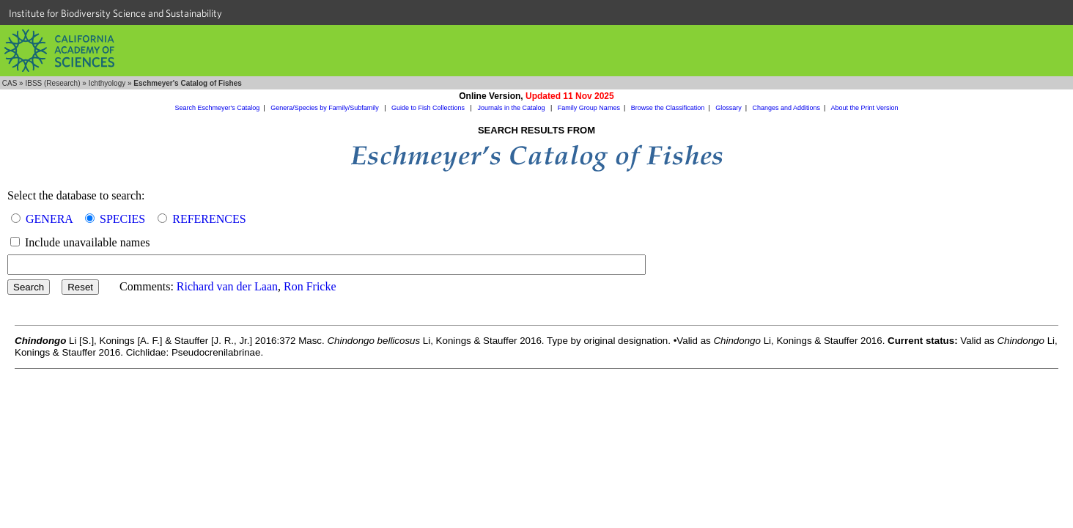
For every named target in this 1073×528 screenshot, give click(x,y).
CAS (10, 83)
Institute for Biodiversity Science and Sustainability (115, 13)
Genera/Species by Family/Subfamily (325, 107)
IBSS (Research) (52, 83)
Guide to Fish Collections (429, 107)
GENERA (49, 219)
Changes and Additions (786, 107)
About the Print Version (864, 107)
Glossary (728, 107)
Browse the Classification (668, 107)
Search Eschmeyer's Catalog (217, 107)
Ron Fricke (310, 286)
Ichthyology (107, 83)
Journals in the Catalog (512, 107)
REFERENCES (209, 219)
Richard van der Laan (227, 286)
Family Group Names (589, 107)
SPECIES (122, 219)
